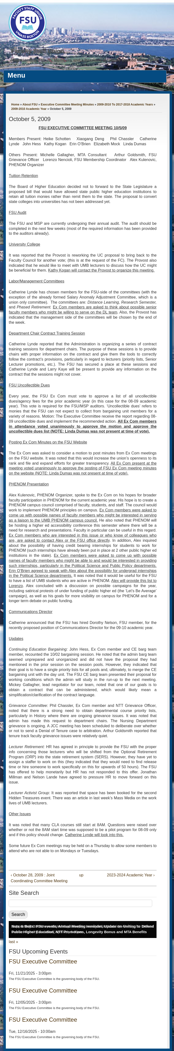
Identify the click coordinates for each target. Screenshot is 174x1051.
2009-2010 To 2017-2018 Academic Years (125, 104)
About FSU (30, 104)
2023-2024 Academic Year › (131, 875)
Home (15, 104)
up (81, 875)
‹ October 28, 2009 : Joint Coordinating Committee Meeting (39, 878)
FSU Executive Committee (43, 961)
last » (13, 942)
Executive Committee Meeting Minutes (67, 104)
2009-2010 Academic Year (28, 109)
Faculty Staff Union (37, 51)
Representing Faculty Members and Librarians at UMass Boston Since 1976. (85, 60)
